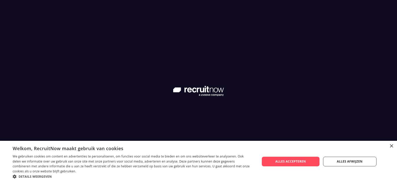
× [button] (391, 146)
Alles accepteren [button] (290, 161)
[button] (133, 176)
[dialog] (198, 161)
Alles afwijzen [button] (350, 161)
